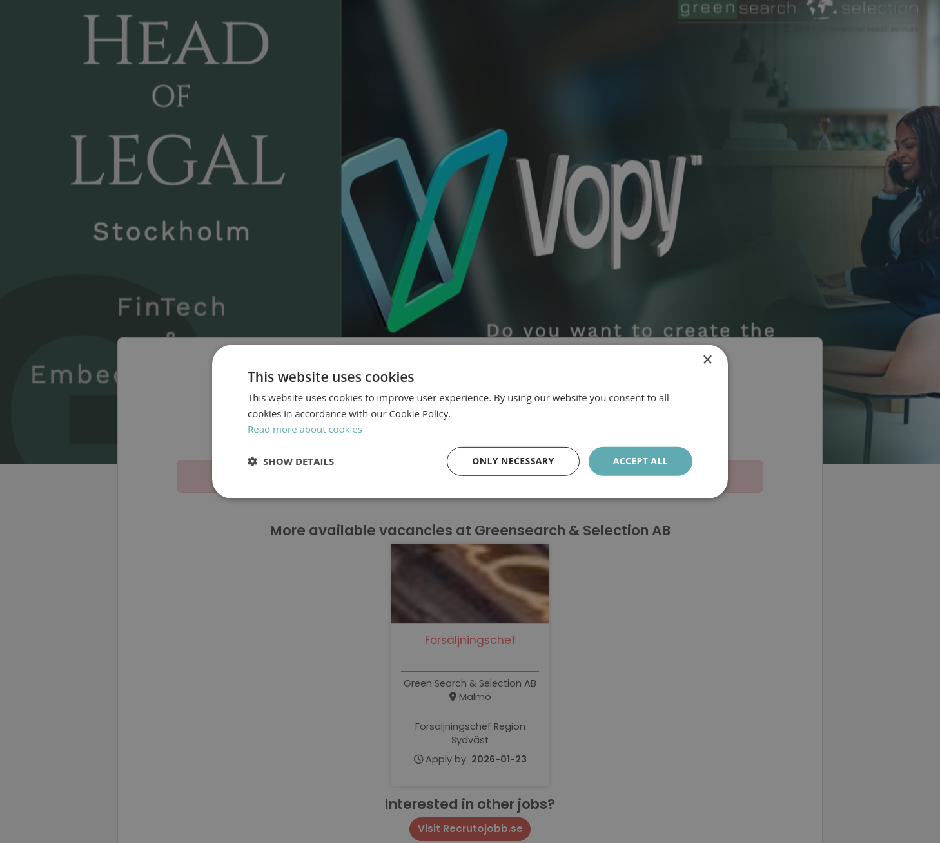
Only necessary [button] (513, 461)
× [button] (707, 360)
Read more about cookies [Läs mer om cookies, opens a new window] (305, 428)
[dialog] (470, 421)
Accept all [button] (640, 461)
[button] (291, 461)
